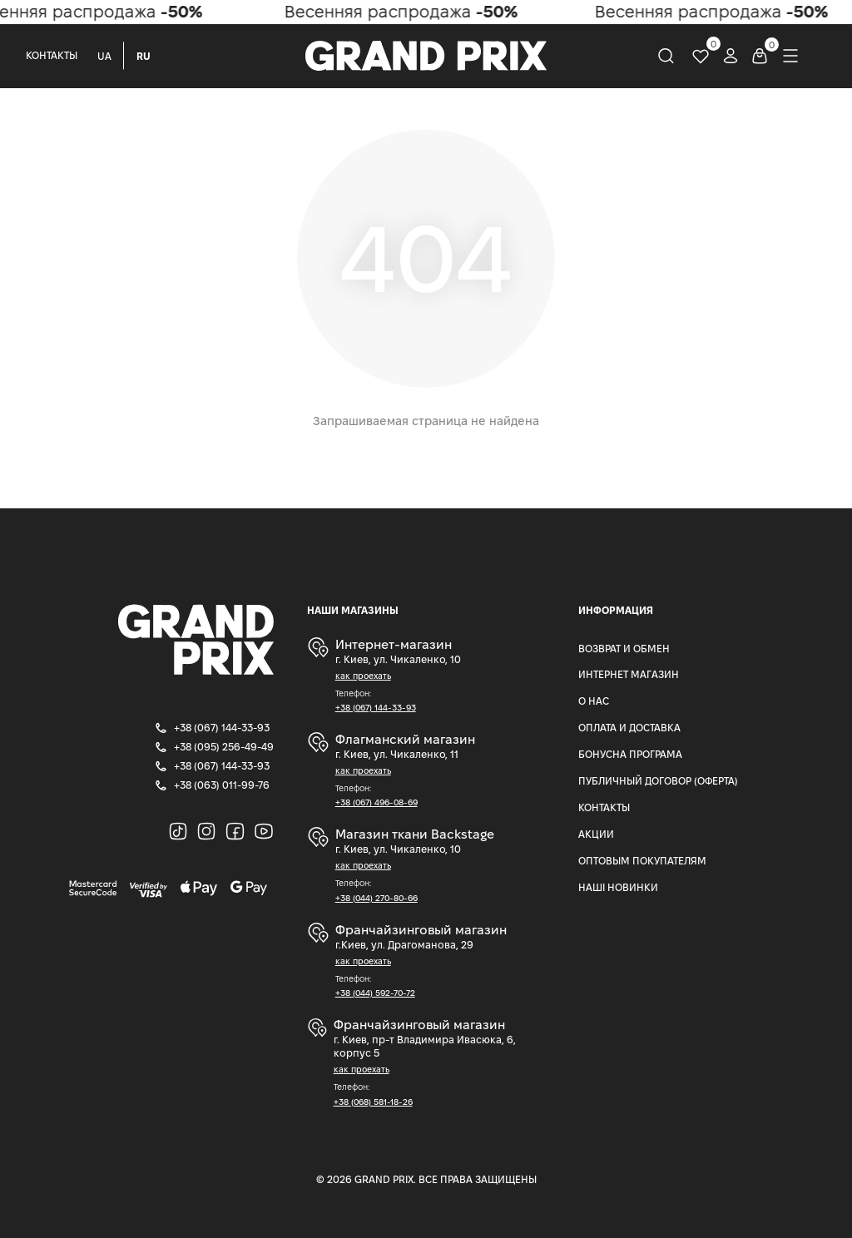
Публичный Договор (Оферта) (658, 780)
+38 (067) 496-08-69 (376, 802)
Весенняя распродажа (405, 11)
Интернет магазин (628, 674)
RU (143, 56)
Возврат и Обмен (624, 648)
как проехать (363, 676)
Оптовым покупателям (642, 860)
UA (104, 56)
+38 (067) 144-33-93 (375, 707)
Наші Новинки (618, 887)
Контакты (51, 55)
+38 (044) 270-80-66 (376, 898)
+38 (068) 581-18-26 (373, 1102)
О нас (593, 701)
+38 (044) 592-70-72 (375, 993)
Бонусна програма (630, 754)
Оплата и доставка (629, 727)
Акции (596, 834)
